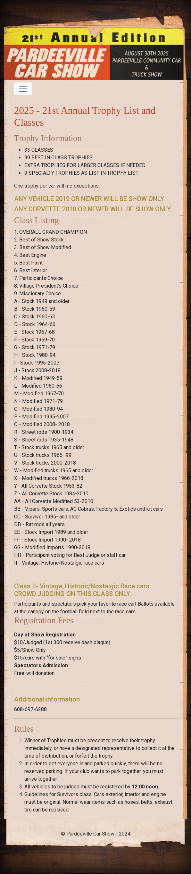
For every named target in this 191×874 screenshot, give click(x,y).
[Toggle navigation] (23, 88)
